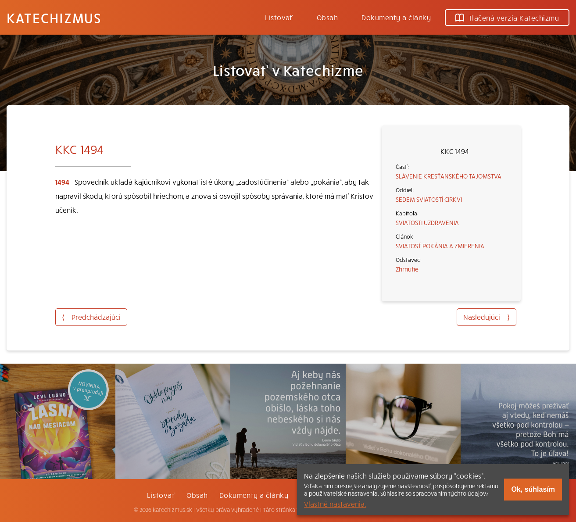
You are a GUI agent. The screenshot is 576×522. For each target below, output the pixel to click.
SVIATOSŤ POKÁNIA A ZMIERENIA (440, 246)
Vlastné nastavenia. (335, 503)
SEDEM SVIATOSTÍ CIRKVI (429, 199)
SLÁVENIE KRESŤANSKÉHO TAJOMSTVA (448, 176)
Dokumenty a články (396, 17)
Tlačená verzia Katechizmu (507, 17)
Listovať (279, 17)
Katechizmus (54, 17)
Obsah (327, 17)
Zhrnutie (407, 269)
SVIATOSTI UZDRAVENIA (427, 222)
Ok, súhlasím (533, 489)
